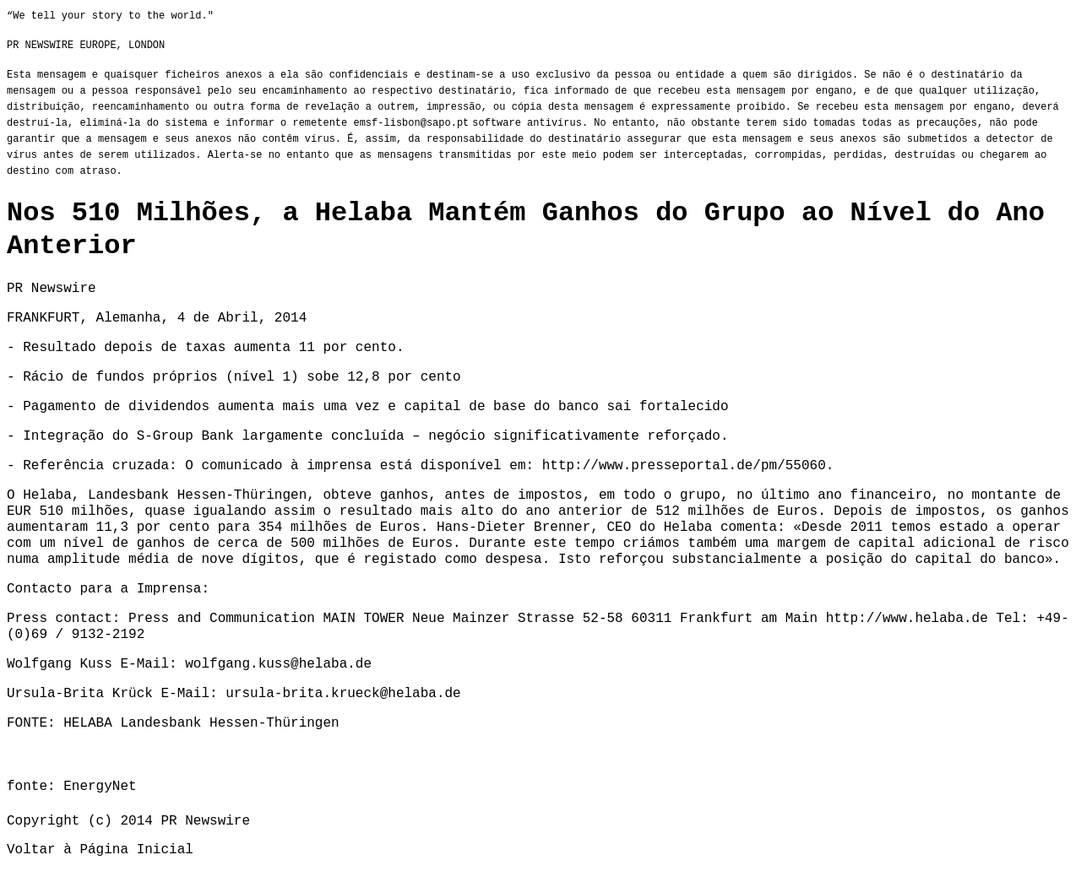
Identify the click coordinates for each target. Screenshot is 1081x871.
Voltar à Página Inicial (100, 849)
